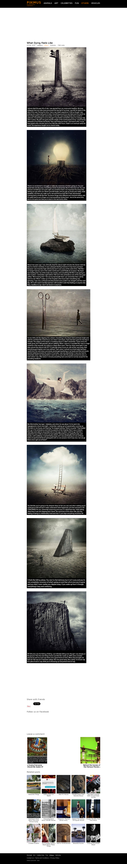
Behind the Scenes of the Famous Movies (91, 766)
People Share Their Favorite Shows (78, 795)
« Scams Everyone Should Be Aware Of (35, 766)
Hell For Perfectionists (63, 843)
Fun (77, 3)
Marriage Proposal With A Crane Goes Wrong (93, 795)
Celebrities (66, 3)
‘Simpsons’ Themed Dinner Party (63, 819)
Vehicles (95, 3)
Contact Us (30, 858)
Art (56, 3)
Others (85, 3)
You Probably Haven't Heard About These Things (48, 844)
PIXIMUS (34, 2)
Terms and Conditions (42, 858)
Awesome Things (33, 794)
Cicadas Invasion (33, 843)
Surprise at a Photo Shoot (93, 843)
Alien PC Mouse (63, 794)
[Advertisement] (63, 25)
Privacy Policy (54, 858)
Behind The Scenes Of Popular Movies (78, 819)
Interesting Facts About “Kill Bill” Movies (49, 819)
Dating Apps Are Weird (49, 795)
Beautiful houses (78, 843)
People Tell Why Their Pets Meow (93, 819)
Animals (48, 3)
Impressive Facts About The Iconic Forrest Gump (33, 820)
